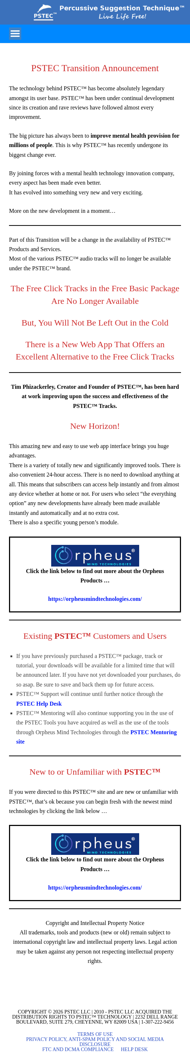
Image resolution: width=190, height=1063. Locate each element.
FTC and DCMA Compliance (78, 1049)
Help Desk (134, 1049)
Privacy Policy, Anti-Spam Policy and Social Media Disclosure (95, 1042)
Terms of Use (94, 1034)
